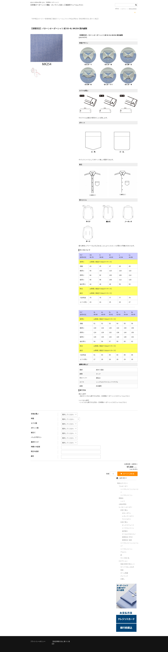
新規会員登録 (132, 9)
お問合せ (98, 19)
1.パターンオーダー (125, 505)
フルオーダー (123, 485)
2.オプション (123, 559)
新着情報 (58, 19)
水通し (122, 577)
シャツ (122, 500)
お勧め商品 (122, 503)
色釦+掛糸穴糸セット (127, 562)
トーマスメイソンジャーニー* (129, 543)
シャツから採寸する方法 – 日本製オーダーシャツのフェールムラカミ (103, 400)
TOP (34, 19)
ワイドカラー (126, 517)
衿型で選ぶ (124, 508)
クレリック (124, 574)
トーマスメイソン (126, 494)
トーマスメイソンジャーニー (129, 489)
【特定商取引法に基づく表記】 (116, 19)
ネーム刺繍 (124, 571)
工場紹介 (68, 19)
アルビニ (123, 550)
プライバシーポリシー (37, 640)
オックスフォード (128, 523)
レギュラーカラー (128, 514)
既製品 (121, 497)
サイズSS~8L (124, 556)
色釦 (121, 568)
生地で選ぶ (124, 520)
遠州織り (125, 529)
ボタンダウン (126, 511)
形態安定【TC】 (127, 535)
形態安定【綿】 (127, 538)
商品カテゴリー (45, 19)
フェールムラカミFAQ (83, 19)
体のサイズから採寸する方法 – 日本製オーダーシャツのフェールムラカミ (105, 394)
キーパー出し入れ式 (127, 565)
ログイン (124, 9)
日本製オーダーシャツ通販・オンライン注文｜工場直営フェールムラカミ (56, 5)
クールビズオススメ (129, 532)
